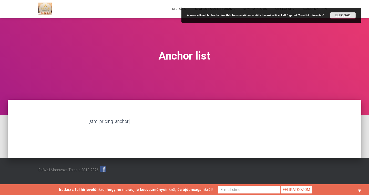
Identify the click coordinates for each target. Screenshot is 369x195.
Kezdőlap (179, 9)
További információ (311, 15)
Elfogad (343, 15)
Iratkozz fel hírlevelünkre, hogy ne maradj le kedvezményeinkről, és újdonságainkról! (136, 189)
